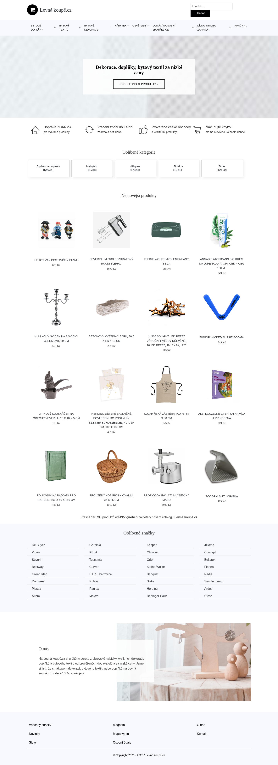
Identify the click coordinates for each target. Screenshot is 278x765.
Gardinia (95, 545)
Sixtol (150, 581)
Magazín (119, 725)
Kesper (152, 545)
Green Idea (39, 574)
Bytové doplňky (37, 27)
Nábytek (120, 25)
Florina (209, 566)
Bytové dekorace (91, 27)
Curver (94, 566)
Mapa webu (121, 733)
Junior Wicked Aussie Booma (222, 337)
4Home (209, 545)
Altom (36, 596)
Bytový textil (64, 27)
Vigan (36, 552)
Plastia (36, 588)
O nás (201, 725)
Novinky (34, 733)
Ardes (208, 588)
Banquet (152, 574)
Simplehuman (213, 581)
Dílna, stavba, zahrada (206, 27)
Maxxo (93, 596)
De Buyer (38, 545)
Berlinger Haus (157, 596)
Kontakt (202, 733)
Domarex (38, 581)
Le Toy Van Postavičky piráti (56, 260)
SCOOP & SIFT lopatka (221, 496)
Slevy (32, 742)
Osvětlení (139, 25)
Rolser (93, 581)
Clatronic (153, 552)
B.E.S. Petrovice (100, 574)
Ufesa (208, 596)
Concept (210, 552)
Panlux (94, 588)
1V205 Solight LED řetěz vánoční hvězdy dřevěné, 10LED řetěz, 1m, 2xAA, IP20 (166, 341)
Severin (37, 559)
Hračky (240, 25)
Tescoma (95, 559)
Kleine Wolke (156, 566)
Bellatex (209, 559)
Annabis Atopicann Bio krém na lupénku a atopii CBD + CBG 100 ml (221, 264)
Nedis (208, 574)
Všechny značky (40, 725)
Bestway (37, 566)
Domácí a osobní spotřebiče (164, 27)
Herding (152, 588)
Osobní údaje (122, 742)
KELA (93, 552)
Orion (150, 559)
